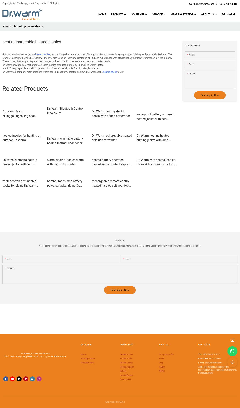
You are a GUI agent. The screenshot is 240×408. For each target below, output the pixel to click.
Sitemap (129, 402)
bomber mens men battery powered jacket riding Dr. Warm (64, 183)
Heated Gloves (126, 363)
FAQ (161, 363)
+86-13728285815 (226, 4)
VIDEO (162, 367)
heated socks (110, 72)
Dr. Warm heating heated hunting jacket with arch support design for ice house (156, 138)
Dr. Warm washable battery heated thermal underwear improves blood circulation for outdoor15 (67, 141)
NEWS (162, 371)
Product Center (87, 363)
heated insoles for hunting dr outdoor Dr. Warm (21, 138)
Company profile (166, 354)
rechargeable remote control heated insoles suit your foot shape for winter (111, 183)
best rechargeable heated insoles (29, 26)
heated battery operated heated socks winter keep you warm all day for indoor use (111, 162)
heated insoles (42, 54)
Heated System (127, 375)
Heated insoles (126, 354)
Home (83, 354)
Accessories (125, 379)
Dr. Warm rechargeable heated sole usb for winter (112, 138)
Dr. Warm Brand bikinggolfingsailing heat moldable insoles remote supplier (18, 114)
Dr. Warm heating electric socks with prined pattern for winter (111, 114)
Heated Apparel (127, 367)
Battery (123, 371)
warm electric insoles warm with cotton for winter (65, 162)
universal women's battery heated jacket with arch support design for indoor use (22, 162)
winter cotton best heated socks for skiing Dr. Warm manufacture (19, 183)
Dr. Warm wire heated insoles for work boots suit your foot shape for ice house (156, 162)
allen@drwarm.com (202, 4)
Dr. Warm (6, 26)
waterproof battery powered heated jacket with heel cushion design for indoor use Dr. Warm (156, 117)
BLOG (161, 358)
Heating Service (88, 358)
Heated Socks (126, 358)
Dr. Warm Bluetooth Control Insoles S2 (65, 111)
